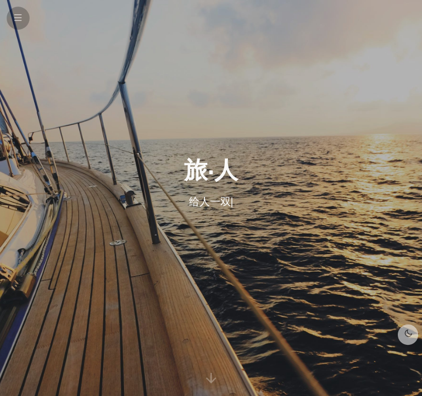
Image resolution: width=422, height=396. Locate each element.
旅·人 (210, 169)
